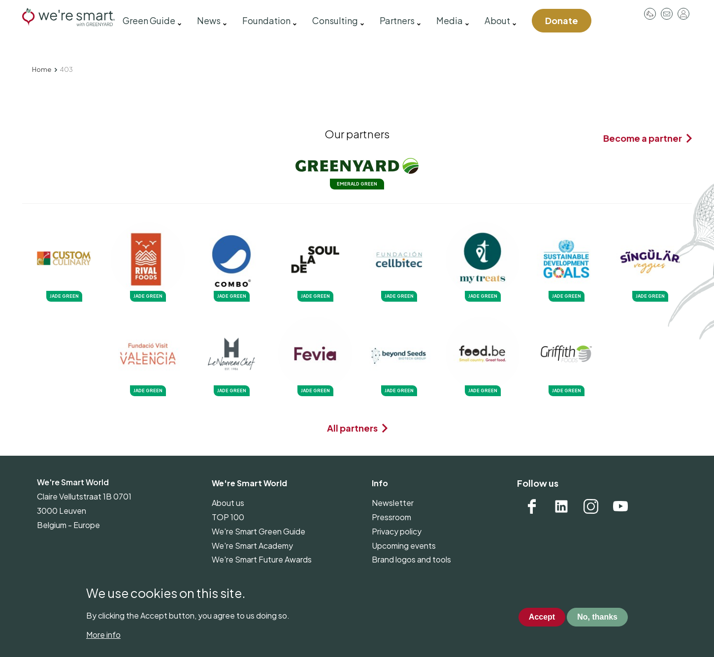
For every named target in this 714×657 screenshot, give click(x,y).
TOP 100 (228, 517)
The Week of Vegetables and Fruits (276, 573)
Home (41, 69)
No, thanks (597, 624)
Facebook (531, 506)
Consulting (335, 20)
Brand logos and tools (411, 559)
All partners (352, 428)
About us (228, 503)
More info (103, 642)
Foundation (266, 20)
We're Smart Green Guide (258, 531)
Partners (397, 20)
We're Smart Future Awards (262, 559)
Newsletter (393, 503)
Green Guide (149, 20)
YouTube (620, 506)
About (497, 20)
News (209, 20)
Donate (561, 20)
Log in (683, 14)
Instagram (591, 506)
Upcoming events (404, 545)
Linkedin (561, 506)
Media (449, 20)
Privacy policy (397, 531)
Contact (667, 14)
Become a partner (642, 138)
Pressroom (650, 14)
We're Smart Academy (252, 545)
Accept (542, 624)
